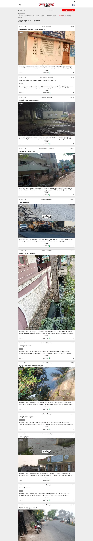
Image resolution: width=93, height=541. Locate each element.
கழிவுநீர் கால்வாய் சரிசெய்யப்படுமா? (31, 366)
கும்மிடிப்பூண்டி (31, 15)
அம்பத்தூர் (20, 15)
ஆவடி (25, 15)
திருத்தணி (20, 17)
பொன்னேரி (50, 15)
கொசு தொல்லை (24, 489)
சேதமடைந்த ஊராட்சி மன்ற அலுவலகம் (32, 29)
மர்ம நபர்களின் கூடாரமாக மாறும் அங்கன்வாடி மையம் (37, 81)
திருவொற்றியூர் (69, 15)
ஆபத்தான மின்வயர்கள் (27, 152)
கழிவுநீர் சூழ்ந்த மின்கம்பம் (28, 254)
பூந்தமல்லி (56, 15)
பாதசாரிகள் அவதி (25, 346)
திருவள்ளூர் (62, 15)
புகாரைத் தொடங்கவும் (68, 10)
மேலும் (46, 70)
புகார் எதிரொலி (24, 203)
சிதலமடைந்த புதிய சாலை (28, 509)
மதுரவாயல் (43, 15)
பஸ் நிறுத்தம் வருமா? (26, 417)
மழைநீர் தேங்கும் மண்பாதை (28, 101)
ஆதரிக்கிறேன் (46, 73)
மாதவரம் (38, 15)
